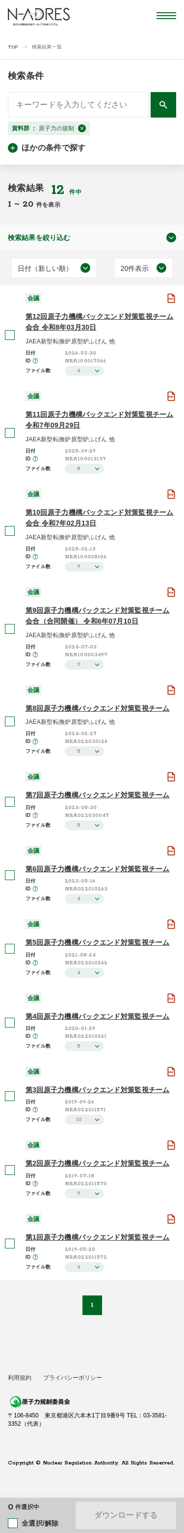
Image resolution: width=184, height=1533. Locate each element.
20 (29, 204)
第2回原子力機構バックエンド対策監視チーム (98, 1163)
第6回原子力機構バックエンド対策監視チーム (98, 869)
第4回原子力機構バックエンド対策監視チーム (98, 1016)
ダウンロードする (126, 1515)
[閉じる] (82, 128)
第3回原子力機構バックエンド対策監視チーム (98, 1090)
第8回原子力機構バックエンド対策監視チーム (98, 708)
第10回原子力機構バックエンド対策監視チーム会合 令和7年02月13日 (100, 517)
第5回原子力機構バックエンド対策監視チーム (98, 942)
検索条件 (26, 76)
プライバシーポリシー (72, 1377)
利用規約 (19, 1377)
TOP (13, 47)
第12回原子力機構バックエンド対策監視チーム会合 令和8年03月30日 (100, 321)
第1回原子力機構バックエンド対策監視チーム (98, 1237)
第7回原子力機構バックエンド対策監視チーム (98, 795)
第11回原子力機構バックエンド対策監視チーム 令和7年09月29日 (100, 419)
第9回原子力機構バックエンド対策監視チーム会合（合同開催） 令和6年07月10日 (98, 615)
